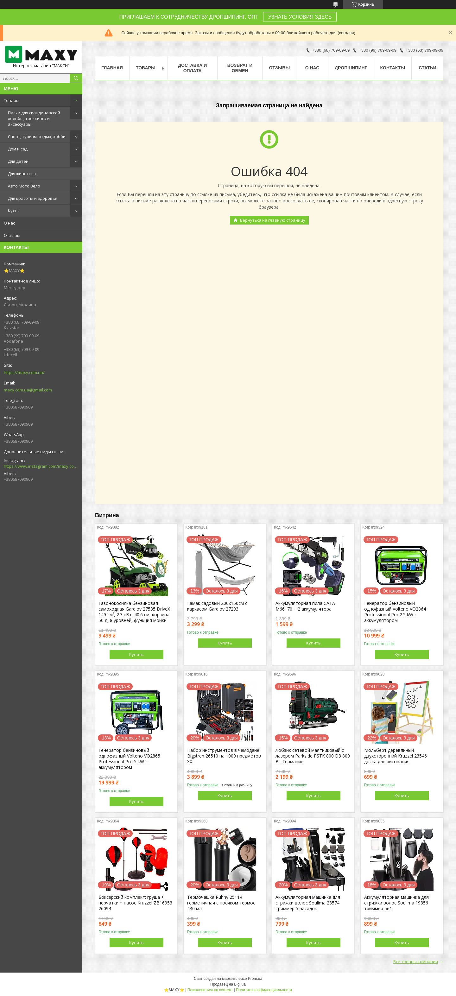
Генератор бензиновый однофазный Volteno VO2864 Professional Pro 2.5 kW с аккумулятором (395, 611)
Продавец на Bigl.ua (228, 984)
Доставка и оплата (192, 68)
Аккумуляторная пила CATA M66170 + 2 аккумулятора (305, 606)
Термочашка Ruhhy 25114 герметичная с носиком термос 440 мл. (221, 902)
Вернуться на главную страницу (272, 220)
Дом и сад (18, 149)
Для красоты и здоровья (32, 198)
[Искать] (76, 78)
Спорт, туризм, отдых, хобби (37, 136)
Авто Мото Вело (24, 186)
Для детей (18, 161)
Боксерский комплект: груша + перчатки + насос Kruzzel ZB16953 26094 (135, 902)
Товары (11, 100)
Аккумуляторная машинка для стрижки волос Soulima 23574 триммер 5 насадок (308, 902)
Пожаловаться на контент (210, 990)
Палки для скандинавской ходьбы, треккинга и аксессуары (34, 118)
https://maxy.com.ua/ (24, 372)
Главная (112, 67)
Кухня (14, 210)
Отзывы (12, 235)
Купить (136, 654)
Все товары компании (415, 961)
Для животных (22, 173)
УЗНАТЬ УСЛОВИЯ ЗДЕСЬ (300, 17)
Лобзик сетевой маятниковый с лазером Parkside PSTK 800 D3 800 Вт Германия (313, 755)
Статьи (427, 67)
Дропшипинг (351, 67)
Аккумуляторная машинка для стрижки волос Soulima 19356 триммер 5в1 (396, 902)
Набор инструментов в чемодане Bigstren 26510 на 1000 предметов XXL (224, 755)
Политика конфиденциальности (264, 990)
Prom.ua (255, 978)
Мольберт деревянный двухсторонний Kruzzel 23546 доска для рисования (395, 755)
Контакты (392, 67)
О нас (9, 223)
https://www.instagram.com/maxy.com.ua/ (41, 466)
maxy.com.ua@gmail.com (28, 390)
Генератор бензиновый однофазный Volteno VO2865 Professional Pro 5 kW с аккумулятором (129, 758)
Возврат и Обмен (240, 68)
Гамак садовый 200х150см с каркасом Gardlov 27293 (217, 606)
